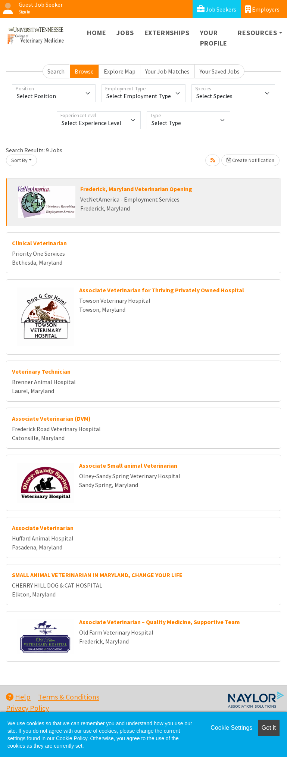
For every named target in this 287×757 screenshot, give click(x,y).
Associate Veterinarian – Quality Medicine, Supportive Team (159, 622)
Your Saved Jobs (220, 71)
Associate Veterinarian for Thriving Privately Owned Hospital (161, 290)
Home (96, 32)
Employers (262, 9)
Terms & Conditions (68, 696)
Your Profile (214, 37)
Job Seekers (216, 9)
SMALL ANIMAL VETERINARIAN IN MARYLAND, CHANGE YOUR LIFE (97, 575)
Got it (269, 728)
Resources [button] (257, 32)
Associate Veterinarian (43, 528)
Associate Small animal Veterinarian (128, 465)
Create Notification (250, 160)
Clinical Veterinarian (39, 243)
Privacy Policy (27, 708)
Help (18, 696)
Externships (167, 32)
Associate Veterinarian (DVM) (51, 418)
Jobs (125, 32)
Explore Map (119, 71)
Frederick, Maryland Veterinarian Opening (136, 189)
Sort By (19, 160)
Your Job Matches (167, 71)
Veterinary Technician (41, 371)
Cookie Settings (231, 728)
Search (56, 71)
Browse (84, 71)
